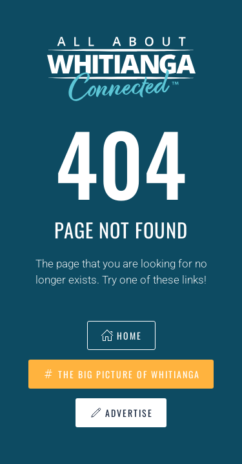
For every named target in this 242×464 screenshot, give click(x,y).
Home (121, 335)
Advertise (121, 413)
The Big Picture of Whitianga (121, 374)
